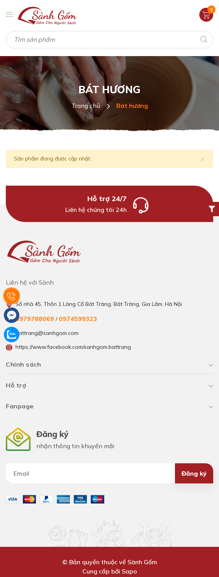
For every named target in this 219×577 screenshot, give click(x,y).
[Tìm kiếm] (203, 39)
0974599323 (78, 319)
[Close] (202, 158)
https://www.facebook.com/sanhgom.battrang (73, 346)
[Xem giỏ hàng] (206, 14)
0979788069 (34, 319)
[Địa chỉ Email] (109, 473)
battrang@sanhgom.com (46, 332)
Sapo (129, 571)
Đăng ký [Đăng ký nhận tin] (194, 473)
